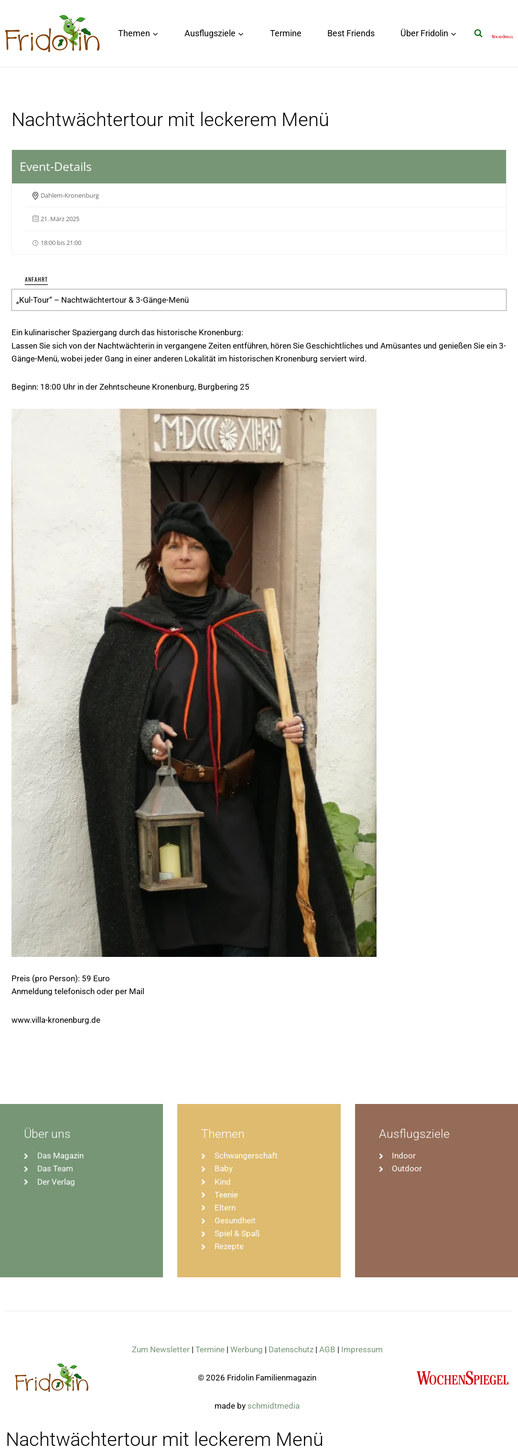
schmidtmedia (274, 1406)
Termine (286, 33)
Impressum (362, 1349)
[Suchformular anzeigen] (478, 33)
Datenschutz (291, 1349)
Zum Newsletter (161, 1349)
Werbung (246, 1349)
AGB (327, 1349)
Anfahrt (36, 279)
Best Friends (351, 33)
